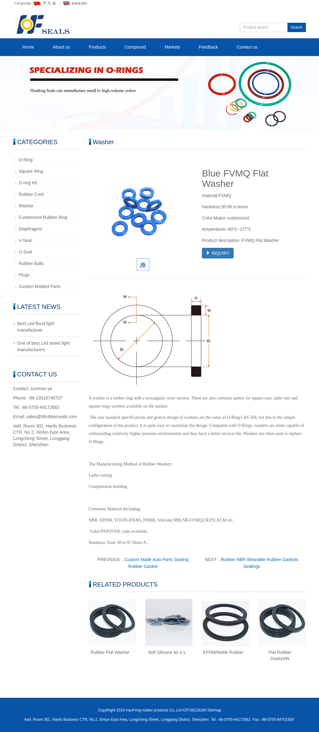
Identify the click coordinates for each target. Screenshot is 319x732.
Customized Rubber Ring (43, 217)
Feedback (208, 47)
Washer (26, 205)
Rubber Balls (31, 263)
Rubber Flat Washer (110, 652)
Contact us (247, 47)
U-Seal (25, 251)
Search (296, 27)
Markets (172, 47)
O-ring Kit (28, 182)
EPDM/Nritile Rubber (223, 652)
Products (97, 47)
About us (61, 47)
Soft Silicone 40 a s (166, 652)
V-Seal (25, 240)
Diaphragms (30, 228)
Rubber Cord (31, 194)
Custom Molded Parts (40, 286)
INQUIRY (218, 253)
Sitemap (214, 710)
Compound (135, 47)
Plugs (24, 274)
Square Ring (31, 171)
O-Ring (25, 159)
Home (28, 47)
